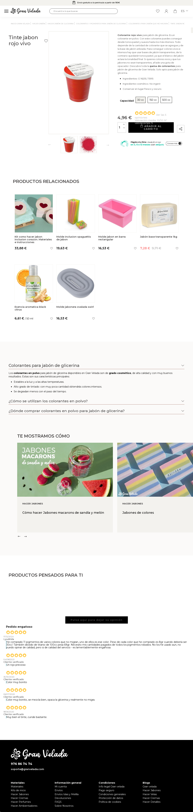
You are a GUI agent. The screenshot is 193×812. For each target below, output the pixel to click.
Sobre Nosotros (64, 805)
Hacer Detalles (151, 801)
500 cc (145, 102)
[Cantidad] (101, 128)
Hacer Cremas (19, 798)
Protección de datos (111, 798)
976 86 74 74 (21, 764)
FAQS (58, 801)
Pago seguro (106, 790)
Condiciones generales (112, 794)
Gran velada (150, 786)
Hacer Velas (150, 794)
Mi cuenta (61, 786)
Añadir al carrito (140, 128)
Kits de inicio (18, 790)
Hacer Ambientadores (24, 805)
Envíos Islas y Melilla (67, 794)
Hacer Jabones (20, 794)
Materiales (17, 786)
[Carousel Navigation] (105, 536)
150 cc (132, 102)
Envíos (59, 790)
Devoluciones (63, 798)
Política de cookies (110, 801)
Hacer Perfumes (21, 801)
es (184, 11)
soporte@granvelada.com (27, 769)
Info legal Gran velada (111, 786)
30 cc (119, 102)
